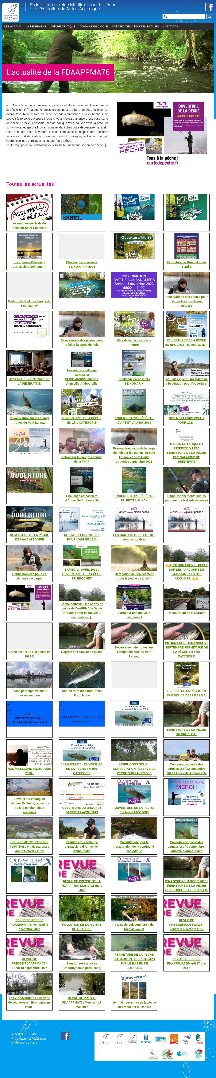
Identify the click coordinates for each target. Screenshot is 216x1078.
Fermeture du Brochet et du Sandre (186, 264)
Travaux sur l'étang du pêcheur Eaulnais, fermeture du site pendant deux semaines (29, 805)
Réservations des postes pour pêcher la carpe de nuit (82, 342)
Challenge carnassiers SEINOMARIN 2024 (81, 264)
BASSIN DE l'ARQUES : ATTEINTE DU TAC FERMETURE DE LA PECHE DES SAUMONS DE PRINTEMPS (186, 452)
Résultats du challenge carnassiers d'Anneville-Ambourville (82, 846)
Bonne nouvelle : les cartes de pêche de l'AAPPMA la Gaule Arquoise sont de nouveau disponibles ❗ (82, 610)
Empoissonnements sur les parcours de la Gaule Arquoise (186, 498)
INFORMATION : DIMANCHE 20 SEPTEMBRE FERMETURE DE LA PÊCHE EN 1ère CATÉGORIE (186, 649)
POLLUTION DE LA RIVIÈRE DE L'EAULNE (81, 927)
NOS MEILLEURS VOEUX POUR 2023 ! (186, 420)
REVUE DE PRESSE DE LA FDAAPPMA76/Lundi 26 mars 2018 (81, 885)
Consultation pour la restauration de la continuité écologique (134, 846)
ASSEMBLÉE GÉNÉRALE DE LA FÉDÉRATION (29, 381)
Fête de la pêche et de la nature (134, 342)
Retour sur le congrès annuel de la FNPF (81, 459)
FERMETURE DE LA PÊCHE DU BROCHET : (186, 732)
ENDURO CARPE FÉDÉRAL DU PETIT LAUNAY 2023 (134, 420)
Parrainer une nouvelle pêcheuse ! (134, 615)
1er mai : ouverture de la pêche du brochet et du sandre (134, 1005)
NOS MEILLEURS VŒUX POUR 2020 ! (29, 771)
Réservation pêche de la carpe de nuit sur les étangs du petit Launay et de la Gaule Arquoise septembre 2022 (134, 455)
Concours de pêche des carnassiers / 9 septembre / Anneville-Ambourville (187, 846)
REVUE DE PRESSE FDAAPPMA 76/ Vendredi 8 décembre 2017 (29, 925)
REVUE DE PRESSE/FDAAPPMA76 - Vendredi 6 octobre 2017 (186, 925)
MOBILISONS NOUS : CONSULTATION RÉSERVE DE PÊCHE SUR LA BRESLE (134, 769)
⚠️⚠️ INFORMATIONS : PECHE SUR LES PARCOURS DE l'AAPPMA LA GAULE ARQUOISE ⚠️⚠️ (186, 571)
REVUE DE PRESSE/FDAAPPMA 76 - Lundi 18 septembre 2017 (29, 963)
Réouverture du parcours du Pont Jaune (82, 693)
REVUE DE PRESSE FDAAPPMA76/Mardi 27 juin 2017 (186, 963)
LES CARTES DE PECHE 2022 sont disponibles (134, 537)
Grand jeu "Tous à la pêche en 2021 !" (29, 654)
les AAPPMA (13, 26)
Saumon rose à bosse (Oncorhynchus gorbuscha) (81, 966)
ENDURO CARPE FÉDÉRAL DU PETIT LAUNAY (134, 498)
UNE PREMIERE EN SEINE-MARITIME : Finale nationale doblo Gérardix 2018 (29, 846)
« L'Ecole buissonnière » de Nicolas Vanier (134, 927)
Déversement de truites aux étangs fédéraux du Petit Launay (134, 652)
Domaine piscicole (94, 26)
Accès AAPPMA (25, 1034)
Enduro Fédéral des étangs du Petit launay (29, 303)
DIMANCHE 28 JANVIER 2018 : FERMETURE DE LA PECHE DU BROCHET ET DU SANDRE (186, 885)
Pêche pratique (63, 26)
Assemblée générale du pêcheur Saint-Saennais (29, 226)
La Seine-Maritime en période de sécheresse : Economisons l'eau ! (29, 1002)
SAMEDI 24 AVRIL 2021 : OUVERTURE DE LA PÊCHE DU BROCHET (81, 574)
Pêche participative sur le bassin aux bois (29, 693)
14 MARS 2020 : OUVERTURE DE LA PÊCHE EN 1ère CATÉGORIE (82, 769)
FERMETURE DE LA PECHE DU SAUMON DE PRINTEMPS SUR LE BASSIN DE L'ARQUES (134, 961)
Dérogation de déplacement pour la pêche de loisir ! (134, 576)
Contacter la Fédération (30, 1038)
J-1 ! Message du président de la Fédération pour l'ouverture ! (186, 381)
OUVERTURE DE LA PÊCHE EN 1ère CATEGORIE (81, 420)
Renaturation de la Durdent (187, 613)
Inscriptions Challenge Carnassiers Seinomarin (29, 264)
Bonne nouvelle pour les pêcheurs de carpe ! (29, 576)
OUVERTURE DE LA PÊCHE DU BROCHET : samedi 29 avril (186, 342)
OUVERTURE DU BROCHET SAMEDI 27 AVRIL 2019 (81, 810)
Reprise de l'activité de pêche (82, 652)
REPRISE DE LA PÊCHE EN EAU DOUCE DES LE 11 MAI (186, 693)
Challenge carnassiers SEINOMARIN (134, 381)
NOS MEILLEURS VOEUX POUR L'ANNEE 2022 (82, 537)
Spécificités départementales (135, 26)
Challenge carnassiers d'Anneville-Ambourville (82, 498)
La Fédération (36, 26)
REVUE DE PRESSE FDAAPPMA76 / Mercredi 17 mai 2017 (81, 1002)
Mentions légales (26, 1043)
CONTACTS (170, 26)
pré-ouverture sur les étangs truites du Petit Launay (29, 420)
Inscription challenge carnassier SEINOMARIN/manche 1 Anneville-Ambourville (82, 377)
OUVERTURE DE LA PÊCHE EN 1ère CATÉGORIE (134, 810)
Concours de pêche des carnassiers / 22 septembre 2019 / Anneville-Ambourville (186, 769)
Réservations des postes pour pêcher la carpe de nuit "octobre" (187, 301)
